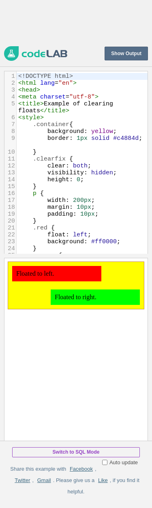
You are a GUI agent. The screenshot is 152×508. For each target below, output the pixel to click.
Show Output (126, 53)
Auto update (120, 462)
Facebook (81, 469)
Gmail (44, 480)
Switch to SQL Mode (76, 452)
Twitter (22, 480)
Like (103, 480)
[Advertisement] (76, 22)
